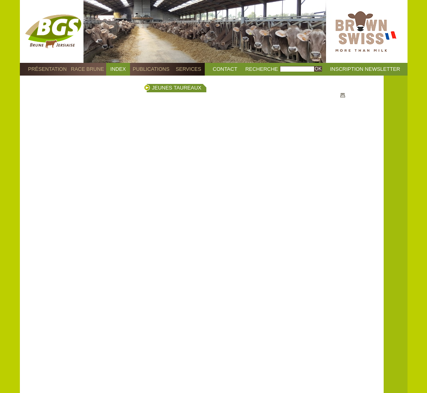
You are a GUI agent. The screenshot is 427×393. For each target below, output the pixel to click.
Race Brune (87, 69)
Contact (225, 69)
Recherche (261, 69)
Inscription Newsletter (365, 69)
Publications (151, 69)
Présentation (47, 69)
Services (188, 69)
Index (118, 69)
